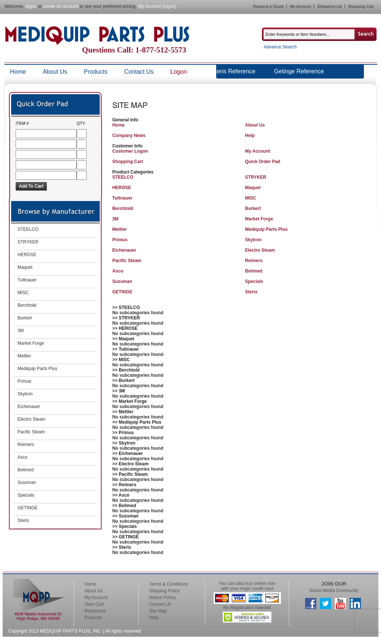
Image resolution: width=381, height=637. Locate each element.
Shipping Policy (164, 590)
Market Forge (259, 219)
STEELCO (123, 177)
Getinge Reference (299, 71)
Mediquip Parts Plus (266, 229)
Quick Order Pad (262, 161)
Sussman (122, 281)
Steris (251, 291)
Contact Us (139, 72)
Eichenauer (124, 250)
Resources (95, 611)
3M (115, 219)
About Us (55, 72)
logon (30, 6)
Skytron (253, 239)
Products (96, 72)
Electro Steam (260, 250)
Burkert (253, 208)
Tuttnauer (122, 198)
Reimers (253, 260)
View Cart (94, 604)
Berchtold (122, 208)
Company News (128, 135)
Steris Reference (233, 71)
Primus (120, 239)
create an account (60, 6)
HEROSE (121, 187)
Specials (254, 281)
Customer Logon (130, 151)
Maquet (252, 187)
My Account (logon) (157, 6)
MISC (250, 198)
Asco (117, 271)
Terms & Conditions (168, 584)
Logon (178, 72)
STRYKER (255, 177)
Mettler (119, 229)
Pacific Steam (126, 260)
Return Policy (162, 597)
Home (18, 72)
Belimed (253, 271)
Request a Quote (268, 6)
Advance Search (280, 47)
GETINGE (122, 291)
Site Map (158, 611)
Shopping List (329, 6)
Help (249, 135)
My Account (300, 6)
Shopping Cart (361, 6)
